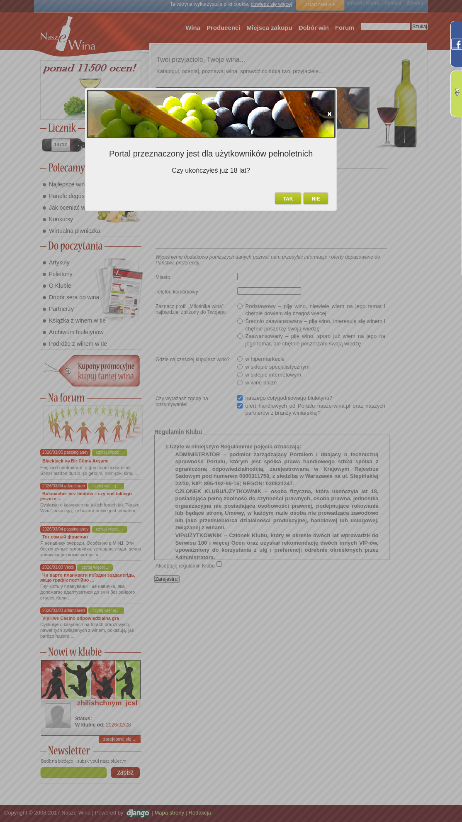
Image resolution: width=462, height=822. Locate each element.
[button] (329, 114)
